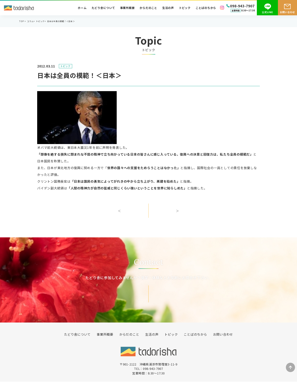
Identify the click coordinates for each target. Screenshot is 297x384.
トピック (185, 7)
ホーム (82, 7)
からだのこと (148, 7)
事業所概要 (127, 7)
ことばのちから (206, 7)
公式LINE (267, 12)
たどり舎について (103, 7)
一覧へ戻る (148, 214)
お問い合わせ (287, 12)
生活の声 (168, 7)
